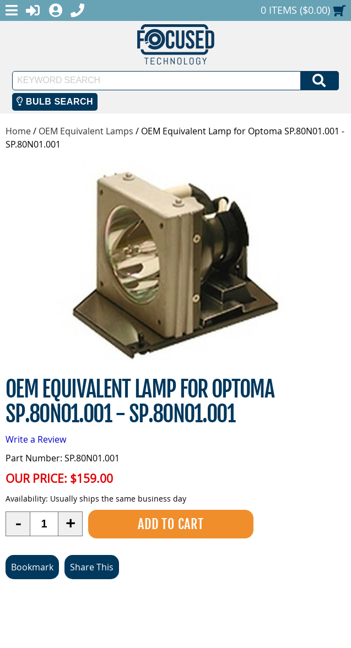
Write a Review (36, 439)
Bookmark (32, 567)
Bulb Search (55, 101)
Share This (92, 567)
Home (18, 131)
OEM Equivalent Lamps (86, 131)
